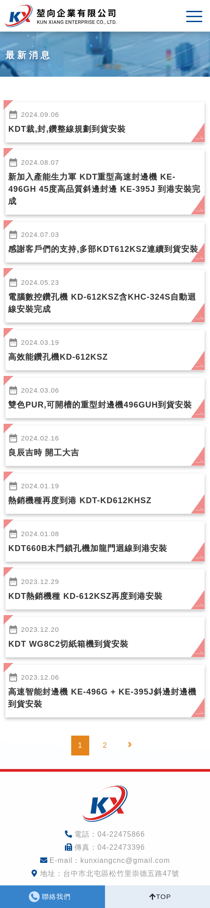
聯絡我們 (56, 896)
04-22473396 (121, 847)
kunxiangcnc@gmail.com (125, 860)
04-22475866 (121, 834)
